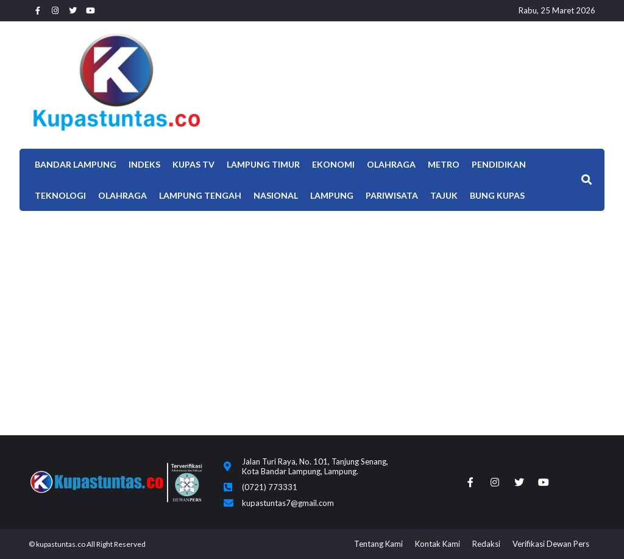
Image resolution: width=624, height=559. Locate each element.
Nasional (276, 195)
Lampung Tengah (200, 195)
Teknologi (60, 195)
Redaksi (486, 544)
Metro (443, 164)
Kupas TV (193, 164)
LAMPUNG (331, 195)
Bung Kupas (497, 195)
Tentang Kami (378, 544)
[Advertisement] (312, 302)
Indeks (144, 164)
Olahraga (391, 164)
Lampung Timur (263, 164)
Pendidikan (499, 164)
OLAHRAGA (122, 195)
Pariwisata (392, 195)
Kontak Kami (437, 544)
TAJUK (444, 195)
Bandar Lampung (75, 164)
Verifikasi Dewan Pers (550, 544)
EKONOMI (333, 164)
